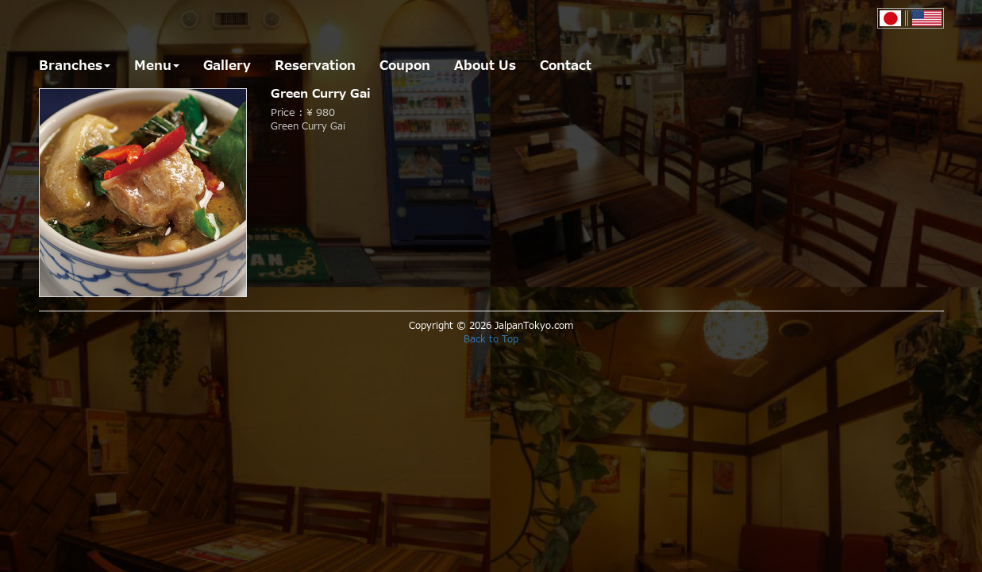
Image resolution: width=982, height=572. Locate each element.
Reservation (315, 66)
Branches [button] (74, 66)
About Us (485, 66)
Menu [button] (156, 66)
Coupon (404, 66)
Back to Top (491, 339)
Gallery (227, 66)
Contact (565, 66)
